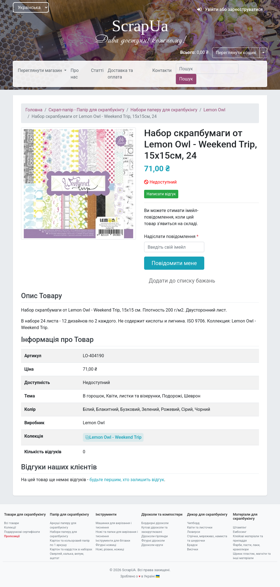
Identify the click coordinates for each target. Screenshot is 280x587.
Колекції (10, 527)
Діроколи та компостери (161, 514)
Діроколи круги (152, 545)
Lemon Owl (214, 109)
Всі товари (11, 523)
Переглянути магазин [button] (40, 70)
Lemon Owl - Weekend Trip (113, 437)
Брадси (192, 545)
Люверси (193, 532)
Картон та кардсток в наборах (71, 549)
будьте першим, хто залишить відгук (126, 479)
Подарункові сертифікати (22, 532)
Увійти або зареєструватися (230, 9)
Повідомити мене (174, 263)
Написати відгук (161, 194)
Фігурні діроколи (153, 540)
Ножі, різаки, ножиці (110, 549)
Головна (33, 109)
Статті (97, 70)
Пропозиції (12, 536)
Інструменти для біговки (113, 540)
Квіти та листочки (199, 527)
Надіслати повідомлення (170, 236)
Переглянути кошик (236, 52)
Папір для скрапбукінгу (69, 514)
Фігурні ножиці (106, 545)
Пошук (186, 79)
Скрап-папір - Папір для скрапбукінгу (86, 109)
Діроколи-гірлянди (154, 536)
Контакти (161, 70)
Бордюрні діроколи (154, 523)
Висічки (192, 549)
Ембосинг (240, 532)
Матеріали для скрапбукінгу (245, 516)
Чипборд (193, 523)
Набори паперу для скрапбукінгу (163, 109)
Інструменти (106, 514)
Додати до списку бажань (182, 280)
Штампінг (240, 527)
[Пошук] (207, 68)
